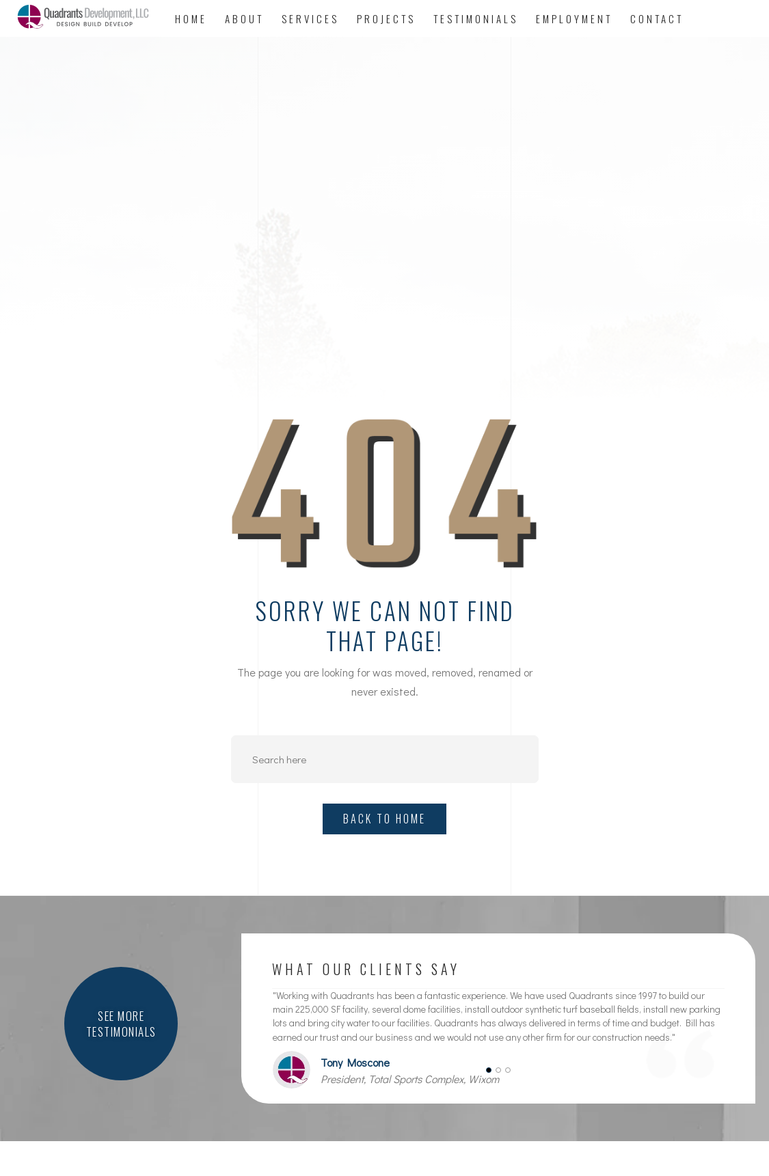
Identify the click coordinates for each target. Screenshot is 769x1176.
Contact (657, 18)
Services (310, 18)
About (244, 18)
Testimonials (475, 18)
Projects (386, 18)
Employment (574, 18)
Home (191, 18)
